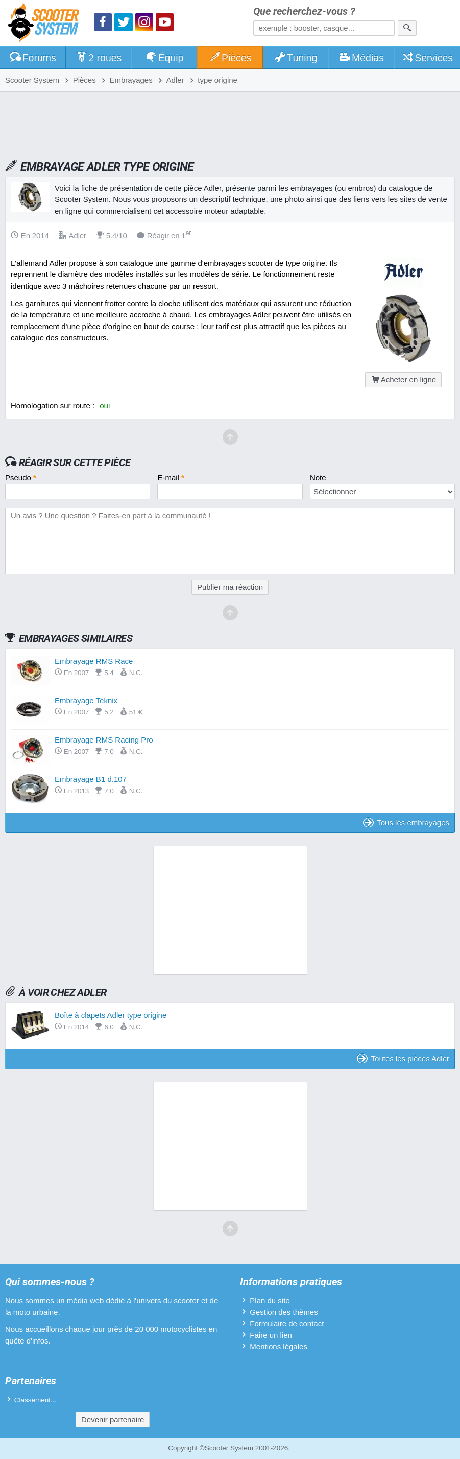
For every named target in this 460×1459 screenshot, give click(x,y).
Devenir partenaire (112, 1419)
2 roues (99, 57)
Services (427, 57)
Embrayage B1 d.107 (91, 779)
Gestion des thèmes (284, 1312)
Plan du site (269, 1300)
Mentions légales (278, 1346)
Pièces (229, 57)
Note (318, 477)
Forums (32, 57)
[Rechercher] (407, 28)
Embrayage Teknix (86, 700)
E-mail (170, 477)
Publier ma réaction (230, 587)
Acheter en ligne (403, 379)
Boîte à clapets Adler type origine (110, 1015)
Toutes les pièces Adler (403, 1058)
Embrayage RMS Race (94, 661)
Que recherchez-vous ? (304, 11)
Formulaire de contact (287, 1323)
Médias (361, 57)
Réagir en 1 (164, 235)
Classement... (35, 1400)
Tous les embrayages (406, 822)
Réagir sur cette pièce (75, 462)
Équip (164, 57)
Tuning (296, 57)
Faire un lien (271, 1335)
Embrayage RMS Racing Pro (104, 739)
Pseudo (20, 477)
